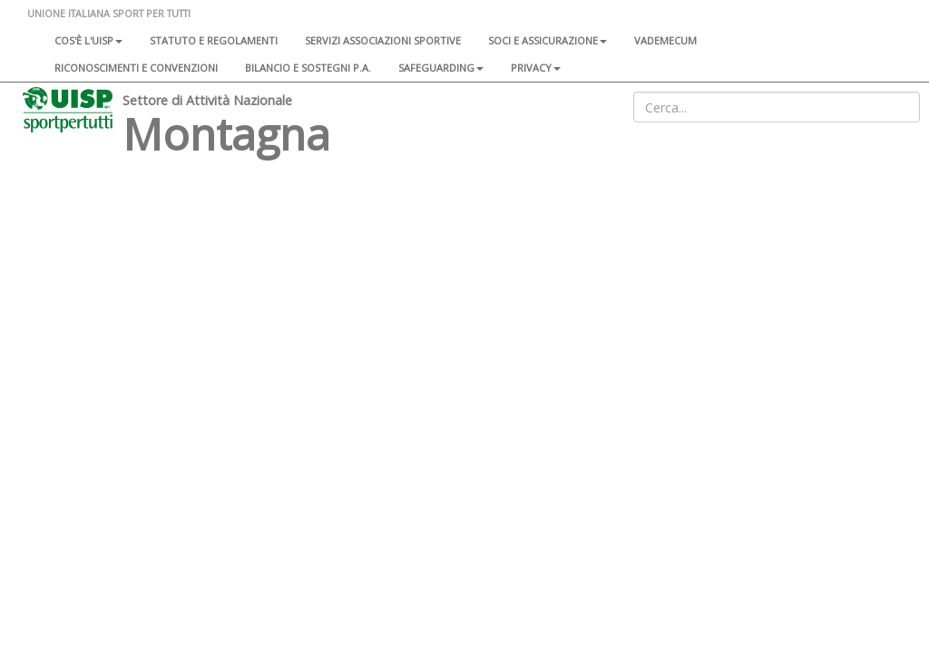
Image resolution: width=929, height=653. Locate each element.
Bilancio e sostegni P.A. (308, 67)
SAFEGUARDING (441, 67)
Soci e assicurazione (547, 40)
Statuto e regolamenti (214, 40)
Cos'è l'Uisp (88, 40)
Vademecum (665, 40)
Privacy (536, 67)
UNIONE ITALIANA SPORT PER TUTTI (109, 13)
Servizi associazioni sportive (383, 40)
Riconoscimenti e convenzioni (136, 67)
